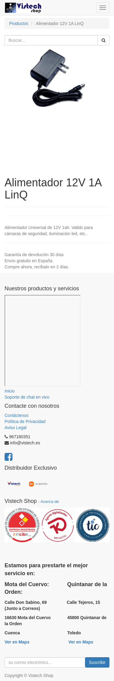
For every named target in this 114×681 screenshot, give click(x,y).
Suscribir (97, 662)
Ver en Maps (17, 642)
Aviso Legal (15, 427)
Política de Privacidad (25, 421)
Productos (18, 23)
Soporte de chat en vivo (27, 397)
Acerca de (49, 501)
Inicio (10, 391)
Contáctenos (17, 415)
